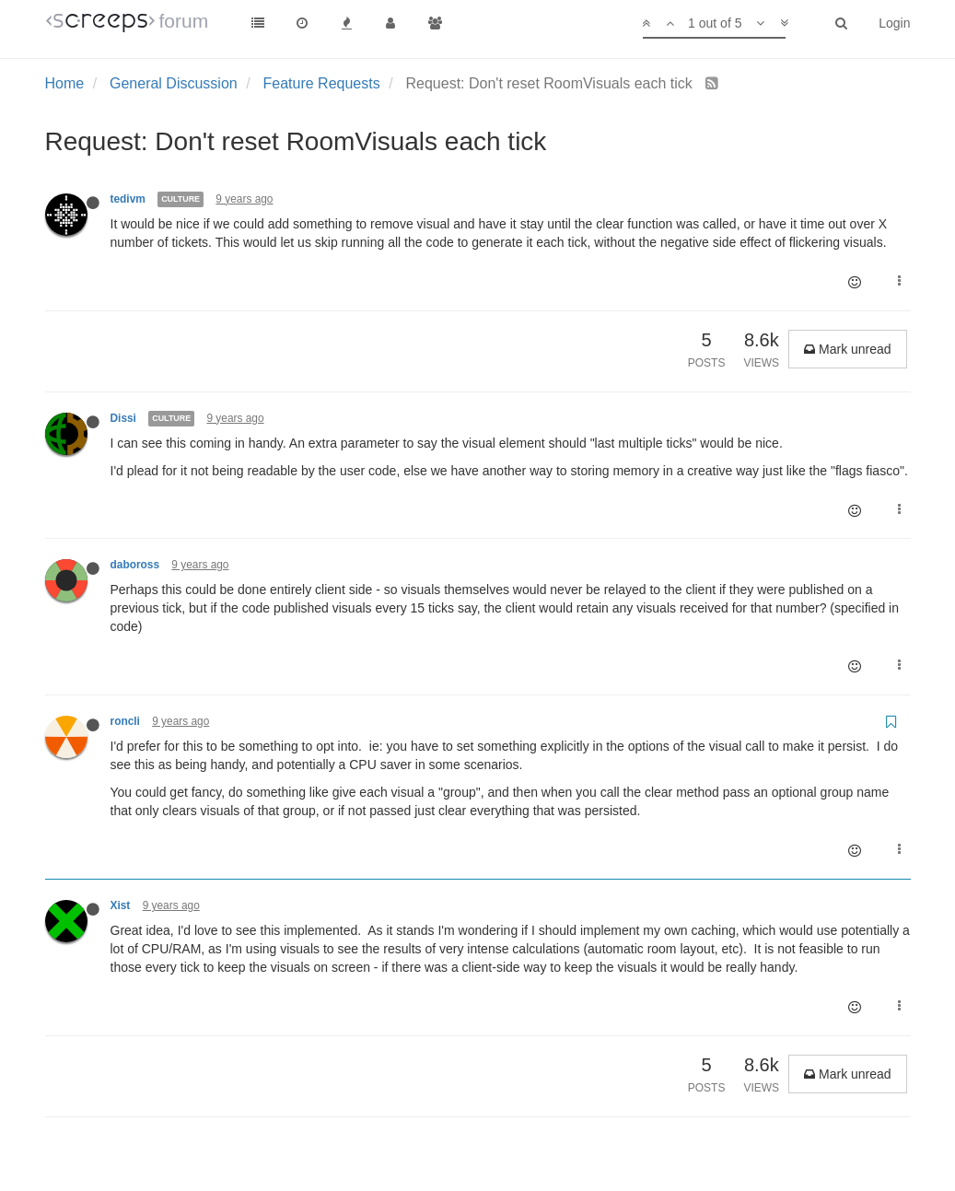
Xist (121, 905)
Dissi (123, 418)
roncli (125, 721)
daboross (135, 564)
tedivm (128, 199)
